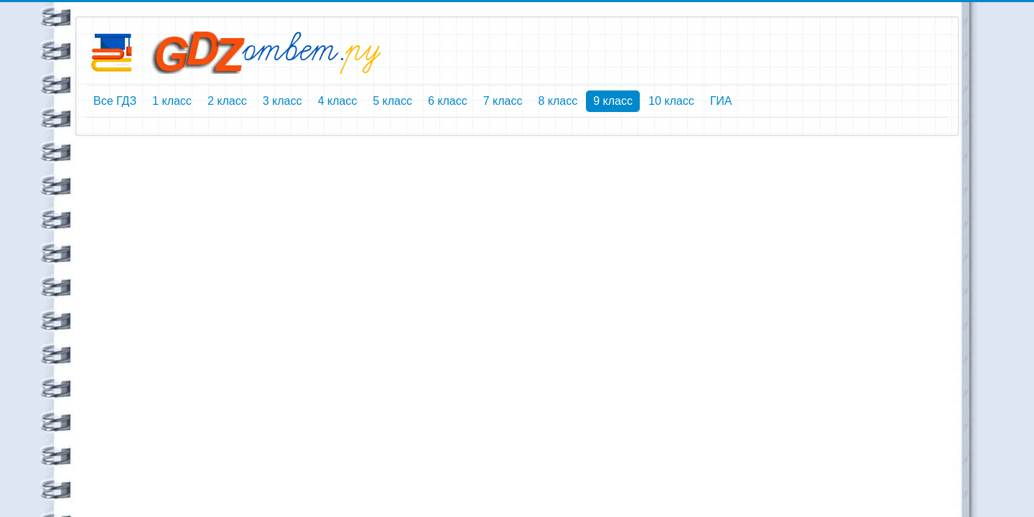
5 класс (392, 101)
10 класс (671, 101)
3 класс (282, 101)
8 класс (557, 101)
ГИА (721, 101)
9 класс (613, 101)
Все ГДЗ (114, 101)
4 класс (337, 101)
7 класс (503, 101)
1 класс (172, 101)
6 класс (447, 101)
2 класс (227, 101)
